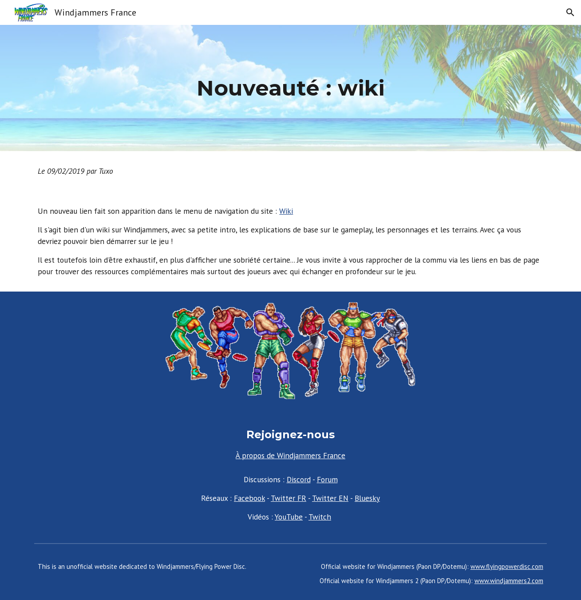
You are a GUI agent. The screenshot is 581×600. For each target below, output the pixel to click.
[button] (570, 12)
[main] (290, 88)
